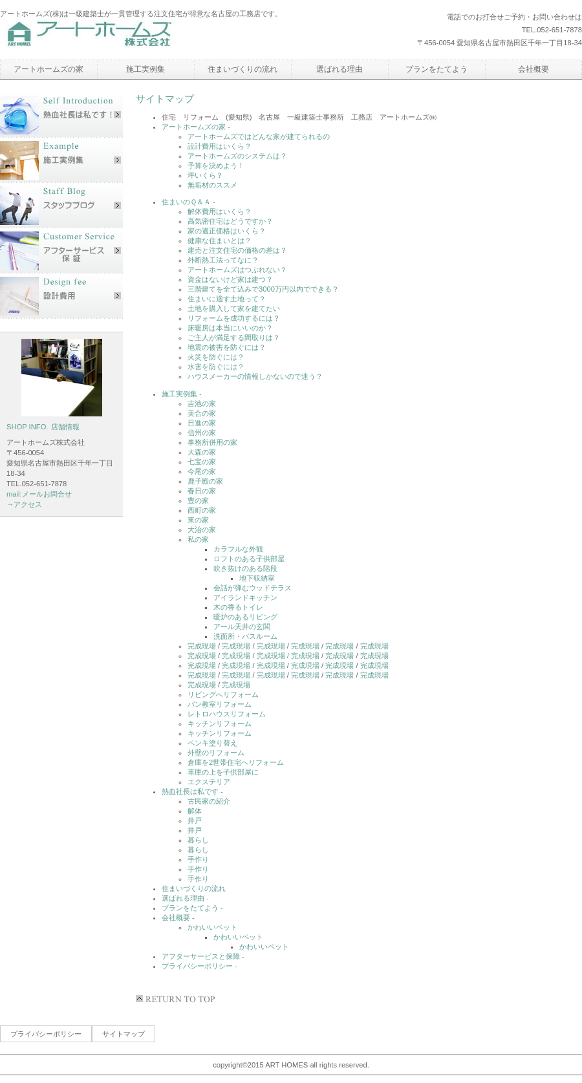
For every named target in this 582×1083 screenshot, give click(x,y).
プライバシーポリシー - (199, 966)
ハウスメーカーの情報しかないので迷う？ (255, 376)
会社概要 (533, 69)
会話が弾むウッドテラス (252, 588)
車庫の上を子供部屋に (223, 772)
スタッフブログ (61, 205)
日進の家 (202, 423)
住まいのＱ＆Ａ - (188, 202)
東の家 (198, 520)
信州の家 (202, 432)
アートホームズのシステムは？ (237, 156)
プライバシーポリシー (45, 1034)
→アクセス (24, 504)
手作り (198, 859)
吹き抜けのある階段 (245, 568)
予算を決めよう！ (216, 165)
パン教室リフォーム (220, 704)
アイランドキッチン (245, 597)
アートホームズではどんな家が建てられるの (259, 136)
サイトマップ (123, 1034)
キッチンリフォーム (220, 723)
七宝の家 (202, 462)
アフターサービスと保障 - (203, 956)
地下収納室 (257, 578)
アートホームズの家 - (196, 127)
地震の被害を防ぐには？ (227, 347)
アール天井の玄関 (241, 626)
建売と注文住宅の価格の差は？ (237, 250)
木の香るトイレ (238, 607)
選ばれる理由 (339, 69)
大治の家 (202, 529)
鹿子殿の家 (205, 481)
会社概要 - (178, 917)
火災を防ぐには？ (216, 357)
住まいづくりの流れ (194, 888)
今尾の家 (202, 471)
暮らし (198, 840)
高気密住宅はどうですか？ (230, 221)
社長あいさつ (61, 115)
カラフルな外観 (238, 549)
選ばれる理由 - (185, 898)
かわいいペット (212, 927)
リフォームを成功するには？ (234, 318)
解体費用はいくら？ (220, 211)
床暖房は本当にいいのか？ (230, 328)
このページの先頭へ (178, 998)
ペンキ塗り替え (212, 743)
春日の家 (202, 491)
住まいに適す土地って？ (227, 299)
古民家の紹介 (209, 801)
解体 (195, 811)
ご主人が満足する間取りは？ (234, 337)
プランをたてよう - (192, 908)
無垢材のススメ (212, 185)
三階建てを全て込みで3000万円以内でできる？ (263, 289)
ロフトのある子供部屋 (249, 559)
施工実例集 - (182, 394)
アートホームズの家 (48, 69)
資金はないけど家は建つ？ (230, 279)
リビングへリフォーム (223, 694)
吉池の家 (202, 403)
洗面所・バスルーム (245, 636)
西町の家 (202, 510)
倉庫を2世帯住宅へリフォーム (236, 762)
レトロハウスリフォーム (227, 714)
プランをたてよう (436, 69)
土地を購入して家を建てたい (234, 308)
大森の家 (202, 452)
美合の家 (202, 413)
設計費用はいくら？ (220, 146)
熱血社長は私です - (192, 791)
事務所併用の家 (212, 442)
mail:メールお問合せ (39, 494)
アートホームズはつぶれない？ (237, 269)
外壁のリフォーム (216, 752)
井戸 (195, 820)
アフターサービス (61, 250)
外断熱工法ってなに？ (223, 260)
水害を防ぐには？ (216, 366)
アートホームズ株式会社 (119, 35)
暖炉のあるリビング (245, 617)
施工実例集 (61, 160)
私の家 (198, 539)
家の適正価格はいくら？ (227, 231)
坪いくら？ (205, 175)
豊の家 (198, 500)
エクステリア (209, 782)
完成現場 (202, 646)
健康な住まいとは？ (220, 240)
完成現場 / (274, 655)
